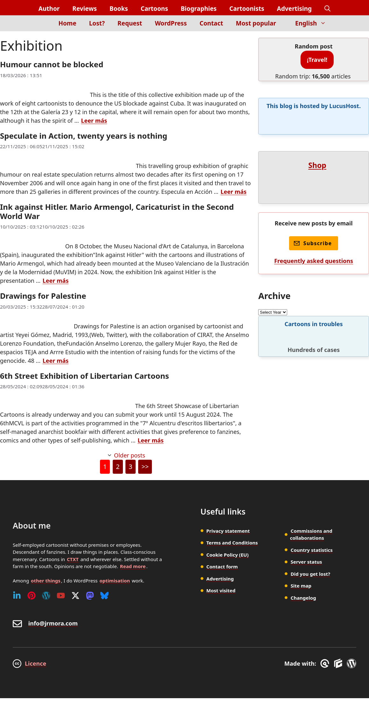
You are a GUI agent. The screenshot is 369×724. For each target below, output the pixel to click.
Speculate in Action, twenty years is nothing (83, 135)
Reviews (84, 8)
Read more (133, 566)
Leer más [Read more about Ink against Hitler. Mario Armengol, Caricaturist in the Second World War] (56, 280)
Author (49, 8)
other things (45, 580)
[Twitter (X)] (75, 595)
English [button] (313, 23)
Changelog (303, 598)
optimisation (114, 580)
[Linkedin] (17, 595)
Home (67, 23)
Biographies (199, 8)
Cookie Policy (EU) (227, 555)
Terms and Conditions (232, 542)
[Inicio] (41, 27)
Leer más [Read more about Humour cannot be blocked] (94, 120)
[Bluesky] (104, 595)
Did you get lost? (310, 574)
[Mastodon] (90, 595)
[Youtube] (61, 595)
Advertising (294, 8)
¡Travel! (317, 59)
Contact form (222, 566)
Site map (301, 585)
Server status (306, 562)
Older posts (129, 455)
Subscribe (313, 243)
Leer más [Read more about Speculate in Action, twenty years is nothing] (234, 191)
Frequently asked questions (313, 261)
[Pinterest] (31, 595)
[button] (327, 8)
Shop (317, 165)
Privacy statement (228, 531)
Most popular (256, 23)
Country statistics (312, 550)
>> (145, 466)
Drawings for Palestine (43, 295)
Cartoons (154, 8)
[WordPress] (46, 595)
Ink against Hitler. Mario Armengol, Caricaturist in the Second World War (117, 211)
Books (119, 8)
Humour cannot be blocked (51, 64)
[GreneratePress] (326, 663)
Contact (211, 23)
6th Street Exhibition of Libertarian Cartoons (84, 375)
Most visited (220, 590)
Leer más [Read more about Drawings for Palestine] (56, 360)
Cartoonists (246, 8)
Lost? (97, 23)
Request (129, 23)
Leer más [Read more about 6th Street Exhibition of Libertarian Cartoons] (151, 440)
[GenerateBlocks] (339, 663)
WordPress (171, 23)
